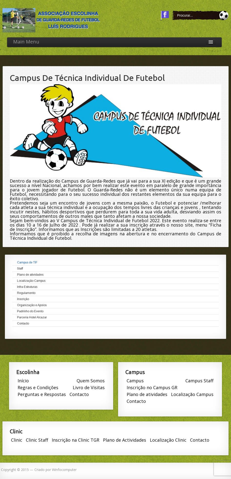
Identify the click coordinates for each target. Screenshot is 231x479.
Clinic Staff (37, 440)
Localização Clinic (168, 440)
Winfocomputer (64, 469)
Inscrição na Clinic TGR (75, 440)
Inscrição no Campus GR (152, 387)
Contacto (79, 394)
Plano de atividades (147, 394)
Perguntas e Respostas (42, 394)
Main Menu (26, 41)
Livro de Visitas (89, 387)
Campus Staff (199, 381)
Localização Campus (192, 394)
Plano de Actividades (124, 440)
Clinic (16, 440)
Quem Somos (91, 381)
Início (23, 381)
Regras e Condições (38, 387)
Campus (135, 381)
